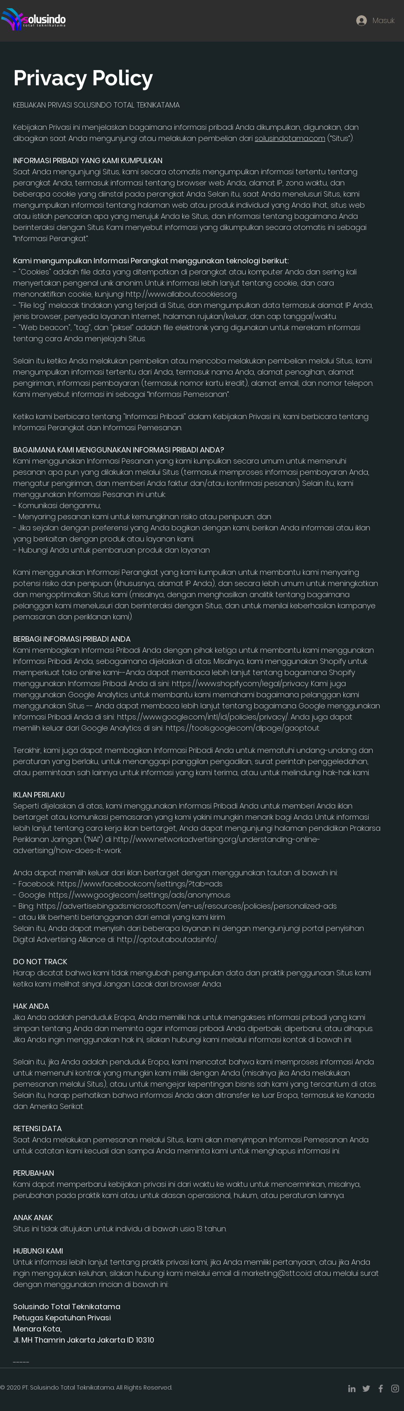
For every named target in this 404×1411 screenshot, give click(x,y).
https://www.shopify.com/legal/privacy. (240, 683)
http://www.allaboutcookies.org (181, 294)
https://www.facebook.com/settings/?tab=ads (140, 884)
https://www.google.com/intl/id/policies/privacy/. (203, 717)
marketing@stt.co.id (277, 1273)
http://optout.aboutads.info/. (167, 939)
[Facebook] (381, 1388)
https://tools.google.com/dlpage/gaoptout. (243, 728)
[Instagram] (395, 1388)
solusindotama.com (290, 138)
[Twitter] (366, 1388)
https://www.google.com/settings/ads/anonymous (139, 895)
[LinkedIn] (352, 1388)
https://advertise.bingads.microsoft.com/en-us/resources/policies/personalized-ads (187, 906)
